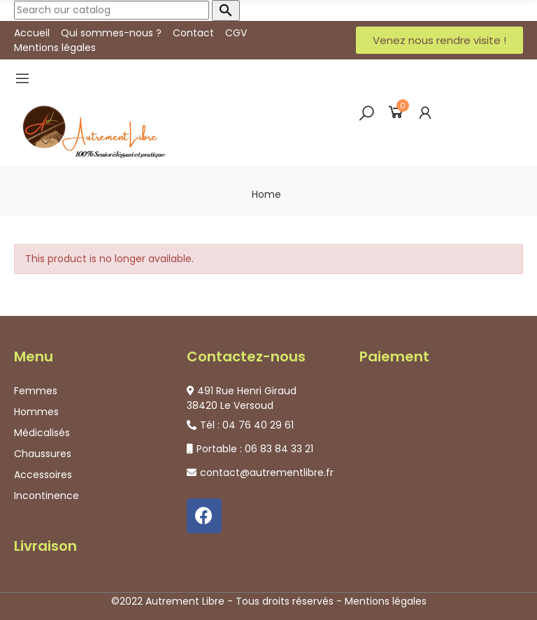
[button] (439, 40)
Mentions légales (386, 601)
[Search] (111, 10)
